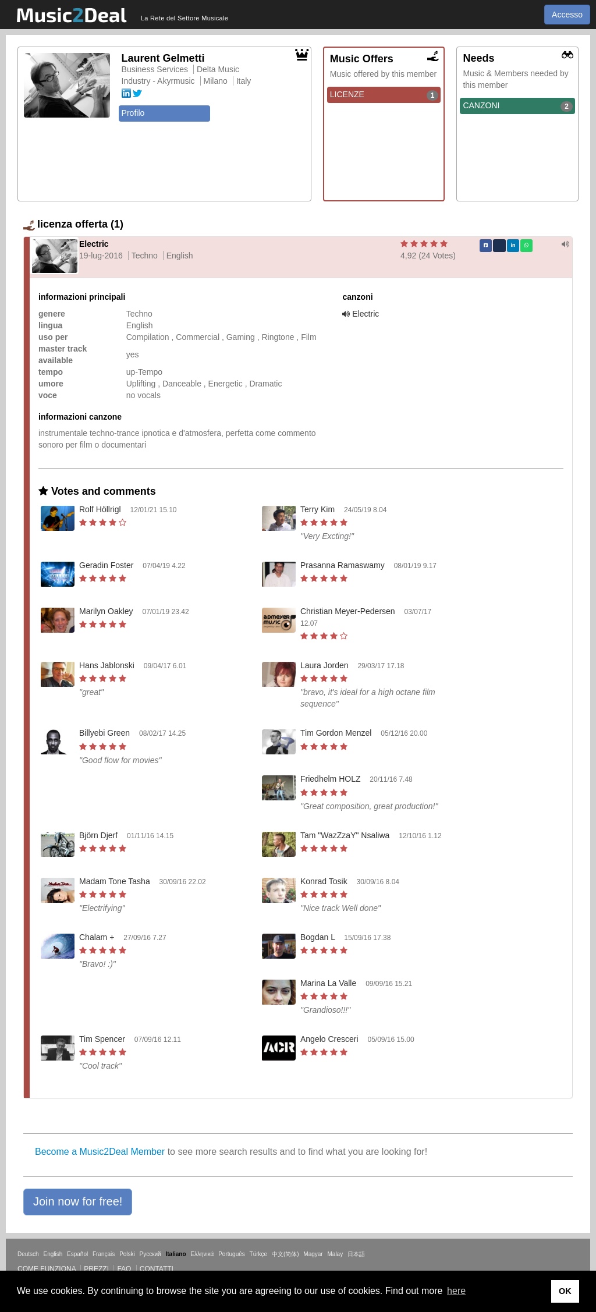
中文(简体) (285, 1254)
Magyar (312, 1254)
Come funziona (46, 1269)
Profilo (133, 113)
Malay (335, 1254)
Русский (150, 1254)
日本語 (356, 1254)
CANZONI (518, 106)
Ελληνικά (202, 1254)
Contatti (156, 1269)
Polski (127, 1254)
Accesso (567, 14)
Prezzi (96, 1269)
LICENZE (384, 95)
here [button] (456, 1291)
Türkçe (259, 1254)
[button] (77, 1202)
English (52, 1254)
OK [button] (565, 1291)
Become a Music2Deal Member (100, 1152)
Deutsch (28, 1254)
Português (231, 1254)
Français (104, 1254)
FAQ (124, 1269)
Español (77, 1254)
